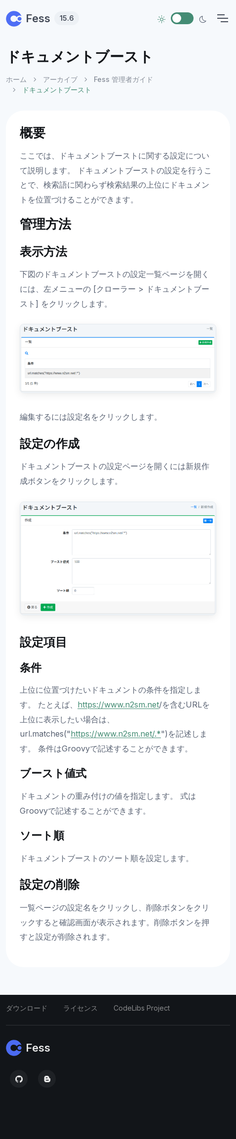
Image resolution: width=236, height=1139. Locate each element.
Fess (42, 18)
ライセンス (80, 1008)
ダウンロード (26, 1008)
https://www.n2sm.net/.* (116, 734)
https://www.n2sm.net (118, 704)
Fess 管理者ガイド (123, 79)
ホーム (16, 79)
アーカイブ (60, 79)
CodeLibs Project (142, 1008)
